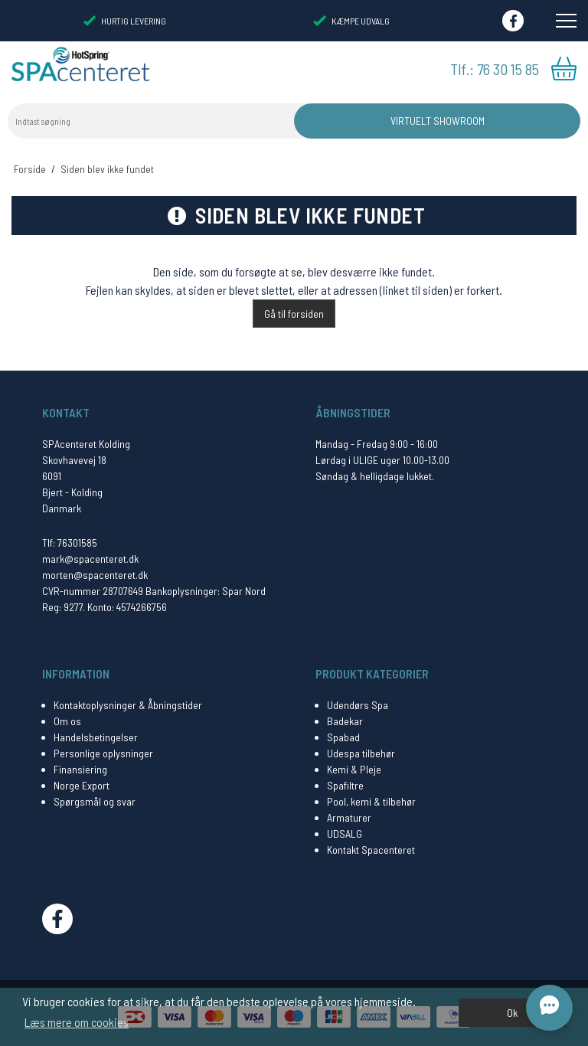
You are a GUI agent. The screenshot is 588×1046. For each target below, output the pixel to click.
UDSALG (344, 833)
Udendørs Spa (357, 704)
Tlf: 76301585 (69, 542)
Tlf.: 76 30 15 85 (494, 69)
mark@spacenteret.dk (90, 558)
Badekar (345, 720)
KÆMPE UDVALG (351, 20)
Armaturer (349, 817)
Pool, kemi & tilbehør (371, 801)
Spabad (343, 737)
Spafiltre (345, 785)
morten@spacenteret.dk (95, 574)
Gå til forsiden (294, 313)
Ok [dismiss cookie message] (512, 1012)
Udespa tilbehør (361, 753)
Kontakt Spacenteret (371, 849)
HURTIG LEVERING (124, 20)
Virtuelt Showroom (437, 120)
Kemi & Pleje (354, 769)
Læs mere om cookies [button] (76, 1022)
